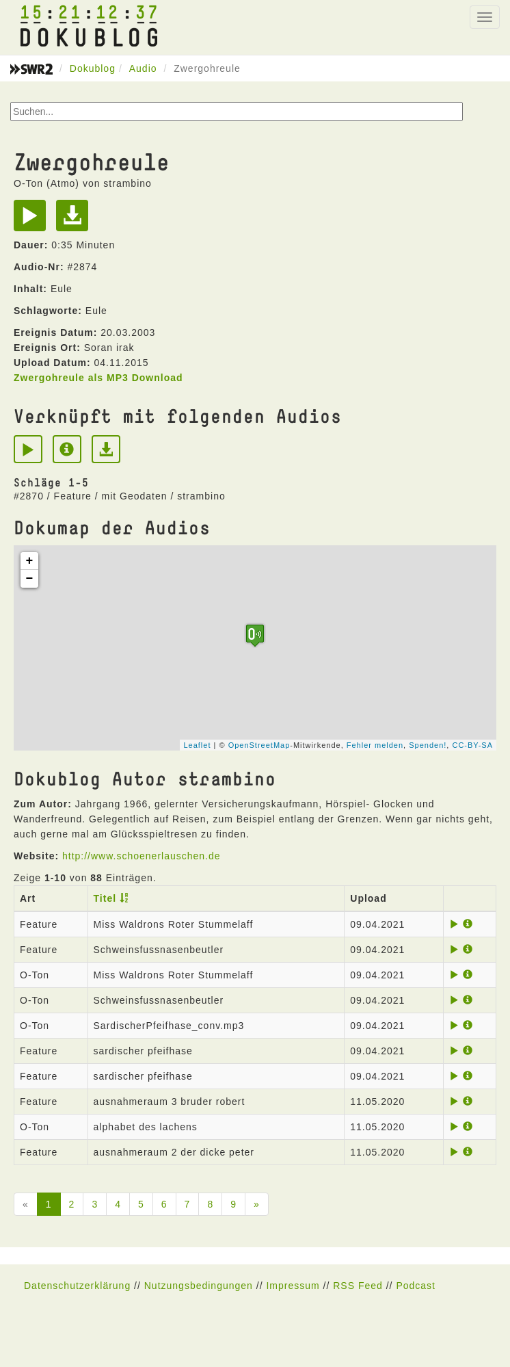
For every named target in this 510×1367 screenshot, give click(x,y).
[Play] (33, 220)
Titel (105, 898)
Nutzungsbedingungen (198, 1285)
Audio (143, 68)
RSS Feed (358, 1285)
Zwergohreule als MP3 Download (98, 377)
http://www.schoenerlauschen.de (141, 855)
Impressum (292, 1285)
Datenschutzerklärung (77, 1285)
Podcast (415, 1285)
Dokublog (93, 68)
